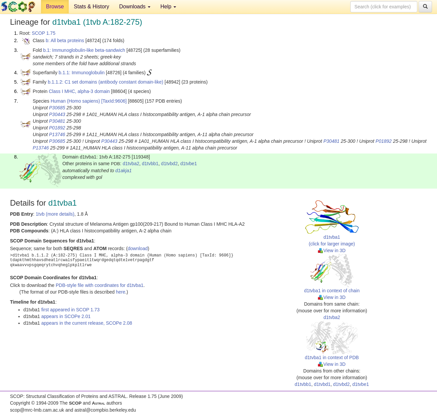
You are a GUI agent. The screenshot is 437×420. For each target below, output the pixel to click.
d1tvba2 (131, 163)
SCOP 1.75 (43, 33)
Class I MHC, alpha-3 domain (79, 91)
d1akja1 (123, 170)
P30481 (57, 121)
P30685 (57, 107)
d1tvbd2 (169, 163)
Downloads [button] (134, 6)
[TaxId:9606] (113, 101)
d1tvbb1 (150, 163)
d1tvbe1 (188, 163)
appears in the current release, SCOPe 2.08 (86, 323)
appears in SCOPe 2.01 (66, 316)
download (138, 248)
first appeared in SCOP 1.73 (70, 309)
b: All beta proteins (65, 40)
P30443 (57, 114)
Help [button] (168, 6)
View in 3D (332, 250)
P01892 (57, 127)
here (120, 292)
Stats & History (91, 6)
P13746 (57, 134)
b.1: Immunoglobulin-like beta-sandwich (84, 50)
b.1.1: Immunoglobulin (82, 72)
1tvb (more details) (55, 214)
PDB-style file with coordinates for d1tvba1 (99, 285)
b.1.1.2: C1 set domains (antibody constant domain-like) (105, 82)
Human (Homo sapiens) (75, 101)
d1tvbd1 (322, 384)
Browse (55, 6)
